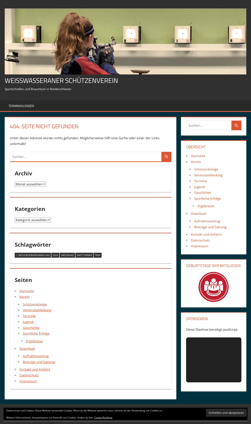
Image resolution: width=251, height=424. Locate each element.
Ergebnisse (34, 341)
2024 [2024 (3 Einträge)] (55, 255)
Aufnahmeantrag (36, 356)
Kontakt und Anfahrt (34, 369)
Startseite (26, 291)
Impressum (28, 381)
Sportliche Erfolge (36, 333)
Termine (29, 316)
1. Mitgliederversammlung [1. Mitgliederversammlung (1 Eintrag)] (33, 255)
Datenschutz (28, 375)
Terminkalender (21, 105)
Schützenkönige (35, 304)
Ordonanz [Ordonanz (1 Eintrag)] (67, 255)
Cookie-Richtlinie (103, 417)
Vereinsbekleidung (37, 310)
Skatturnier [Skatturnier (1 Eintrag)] (84, 255)
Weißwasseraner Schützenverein (65, 80)
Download (27, 348)
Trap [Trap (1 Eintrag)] (97, 255)
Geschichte (31, 327)
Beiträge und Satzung (39, 362)
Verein (24, 296)
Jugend (28, 322)
